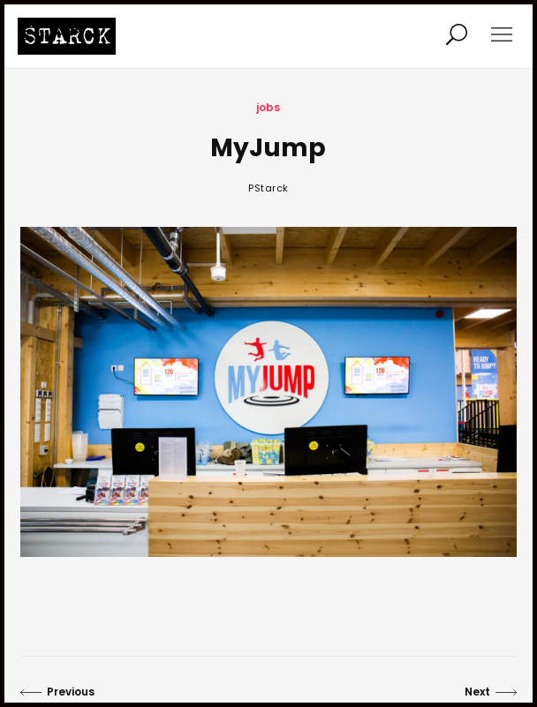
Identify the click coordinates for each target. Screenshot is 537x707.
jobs (268, 107)
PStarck (268, 188)
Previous (57, 691)
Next (491, 691)
